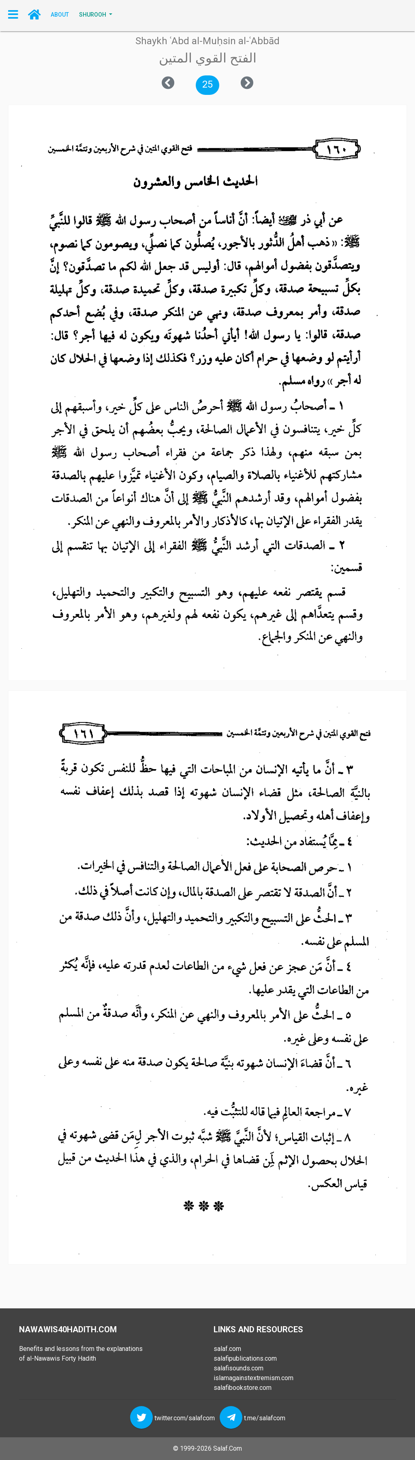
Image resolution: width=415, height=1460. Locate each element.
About (60, 14)
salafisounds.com (238, 1368)
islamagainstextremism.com (253, 1378)
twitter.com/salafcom (184, 1418)
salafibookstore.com (243, 1387)
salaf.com (227, 1349)
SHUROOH (93, 14)
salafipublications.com (245, 1358)
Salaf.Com (227, 1448)
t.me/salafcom (264, 1418)
